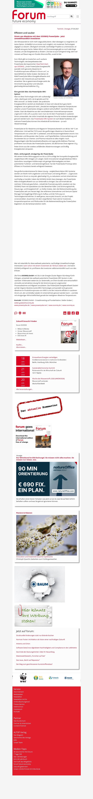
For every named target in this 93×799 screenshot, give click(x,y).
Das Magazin (18, 735)
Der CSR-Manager (20, 757)
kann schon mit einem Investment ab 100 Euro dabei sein (45, 266)
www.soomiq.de (55, 305)
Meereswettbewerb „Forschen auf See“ (30, 656)
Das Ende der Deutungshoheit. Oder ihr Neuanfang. (35, 652)
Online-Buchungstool (22, 702)
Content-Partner (20, 726)
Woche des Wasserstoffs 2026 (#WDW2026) (48, 378)
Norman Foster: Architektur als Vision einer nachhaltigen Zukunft (40, 639)
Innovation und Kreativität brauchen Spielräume (34, 557)
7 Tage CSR (18, 754)
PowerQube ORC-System (43, 119)
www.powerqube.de (21, 305)
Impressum (18, 709)
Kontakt (17, 711)
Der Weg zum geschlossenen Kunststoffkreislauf (34, 664)
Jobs (15, 740)
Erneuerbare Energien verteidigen (44, 357)
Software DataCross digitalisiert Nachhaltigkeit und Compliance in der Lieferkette (46, 648)
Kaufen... (19, 345)
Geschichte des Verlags (22, 737)
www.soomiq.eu (68, 305)
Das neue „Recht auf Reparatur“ (28, 660)
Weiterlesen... (21, 339)
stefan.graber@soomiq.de (24, 303)
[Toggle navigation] (78, 16)
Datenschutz (18, 706)
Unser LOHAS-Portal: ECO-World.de (27, 769)
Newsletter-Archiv (20, 699)
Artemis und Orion (23, 643)
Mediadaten (18, 694)
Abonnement (19, 692)
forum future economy (22, 764)
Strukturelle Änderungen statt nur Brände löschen (35, 635)
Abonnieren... (21, 347)
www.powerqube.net (39, 305)
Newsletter (18, 697)
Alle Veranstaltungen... (24, 389)
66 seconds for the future (23, 752)
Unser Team (18, 742)
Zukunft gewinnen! (21, 766)
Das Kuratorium (20, 721)
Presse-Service (19, 704)
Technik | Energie (63, 29)
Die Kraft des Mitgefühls (23, 761)
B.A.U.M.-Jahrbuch (20, 759)
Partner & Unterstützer (22, 723)
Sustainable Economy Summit (43, 368)
